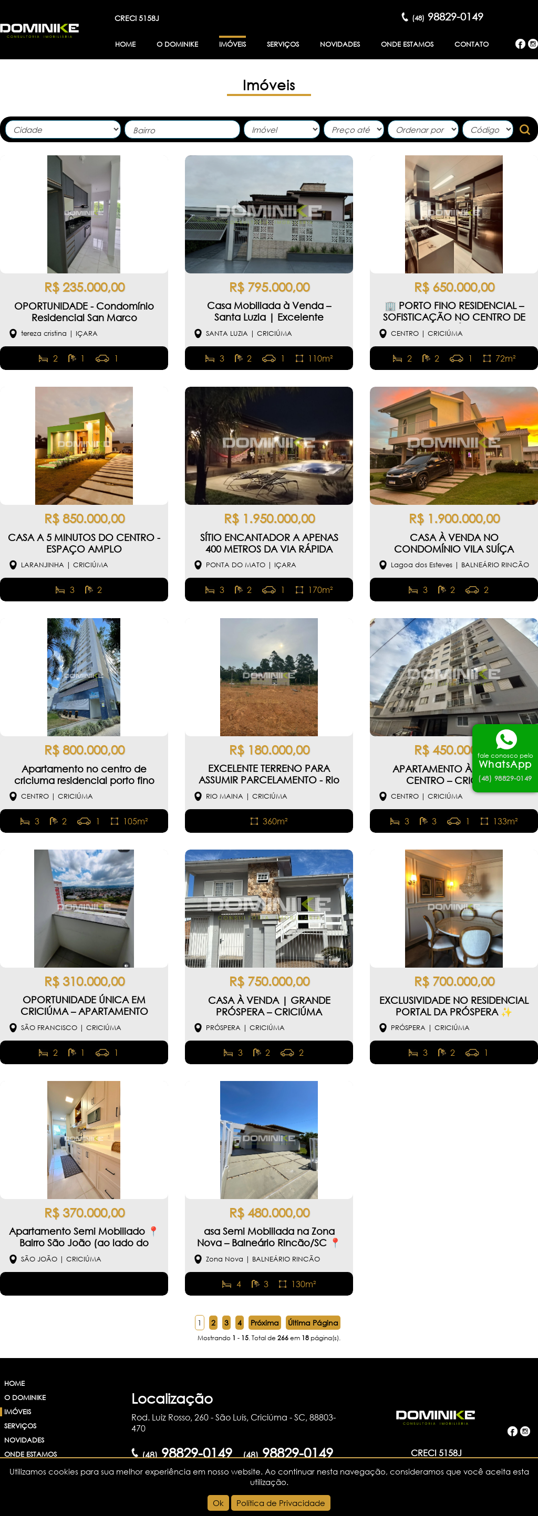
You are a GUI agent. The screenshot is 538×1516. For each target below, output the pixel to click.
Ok (218, 1503)
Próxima (265, 1323)
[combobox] (182, 129)
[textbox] (185, 130)
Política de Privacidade (280, 1503)
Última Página (313, 1323)
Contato (471, 44)
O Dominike (177, 44)
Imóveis (232, 44)
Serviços (283, 44)
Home (125, 44)
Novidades (340, 44)
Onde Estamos (407, 44)
